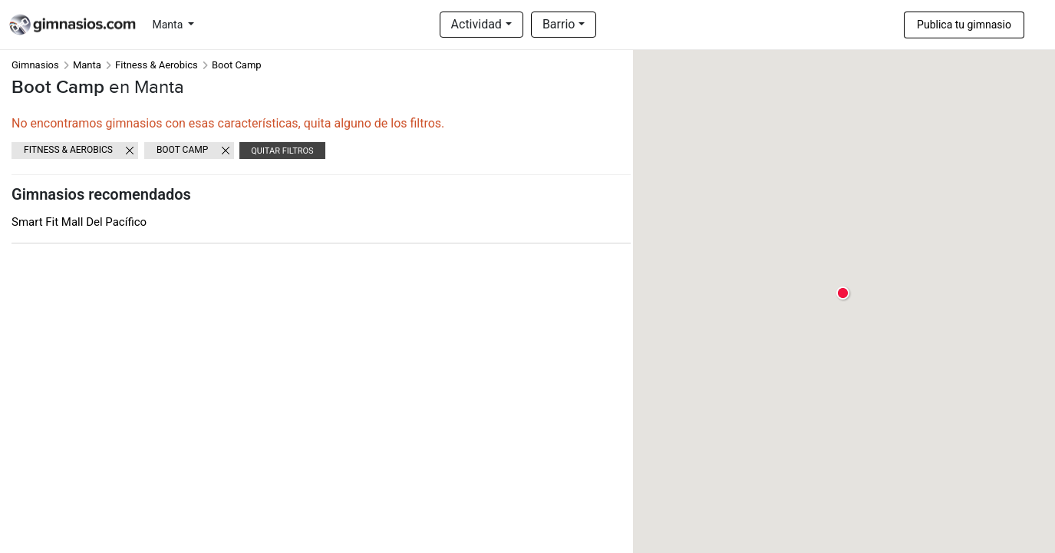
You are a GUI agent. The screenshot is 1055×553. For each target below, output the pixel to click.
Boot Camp (182, 149)
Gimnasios (35, 65)
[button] (844, 294)
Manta (169, 24)
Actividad (476, 24)
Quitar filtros (282, 151)
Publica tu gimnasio (964, 24)
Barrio (558, 24)
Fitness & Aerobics (156, 65)
